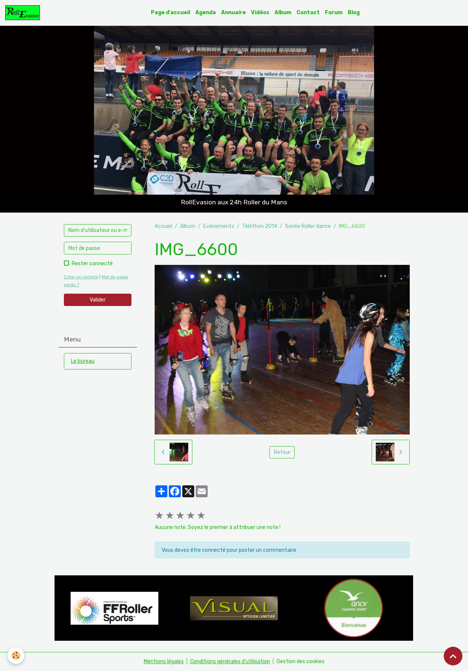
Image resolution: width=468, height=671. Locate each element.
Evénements (218, 226)
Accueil (163, 226)
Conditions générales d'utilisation (230, 661)
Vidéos (260, 12)
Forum (334, 12)
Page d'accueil (170, 12)
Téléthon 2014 (259, 226)
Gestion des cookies (300, 661)
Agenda (205, 12)
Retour (282, 452)
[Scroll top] (453, 656)
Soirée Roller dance (308, 226)
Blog (354, 12)
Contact (308, 12)
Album (283, 12)
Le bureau (82, 361)
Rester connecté (92, 263)
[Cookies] (15, 655)
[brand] (24, 12)
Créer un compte (81, 277)
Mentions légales (164, 661)
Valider (98, 300)
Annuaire (233, 12)
